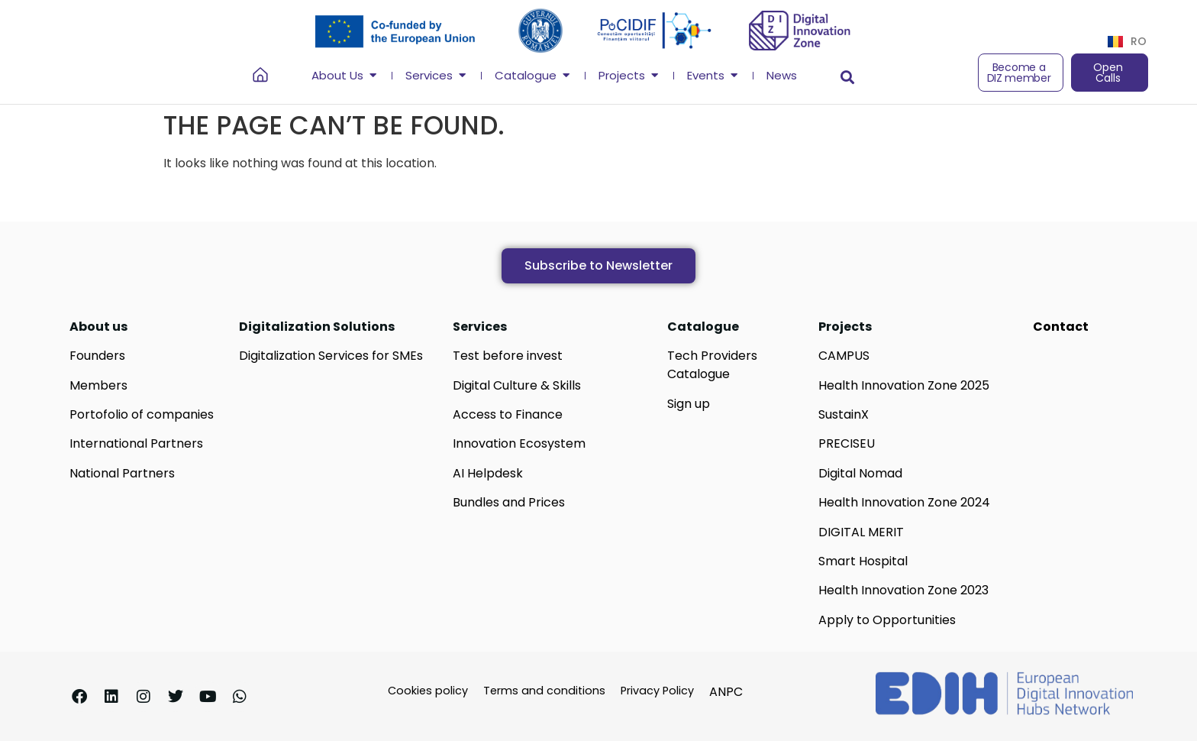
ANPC (726, 692)
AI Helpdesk (488, 473)
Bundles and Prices (509, 502)
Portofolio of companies (141, 414)
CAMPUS (844, 355)
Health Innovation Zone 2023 (903, 590)
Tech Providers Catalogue (712, 365)
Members (98, 385)
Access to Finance (508, 414)
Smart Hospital (863, 561)
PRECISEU (846, 443)
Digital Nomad (860, 473)
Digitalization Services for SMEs (331, 355)
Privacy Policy (657, 690)
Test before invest (508, 355)
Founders (97, 355)
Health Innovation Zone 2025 (903, 385)
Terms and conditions (544, 690)
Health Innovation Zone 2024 (904, 502)
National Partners (122, 473)
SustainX (843, 414)
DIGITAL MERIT (861, 532)
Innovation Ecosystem (519, 443)
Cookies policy (428, 690)
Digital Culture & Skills (517, 385)
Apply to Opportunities (887, 620)
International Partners (136, 443)
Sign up (688, 404)
